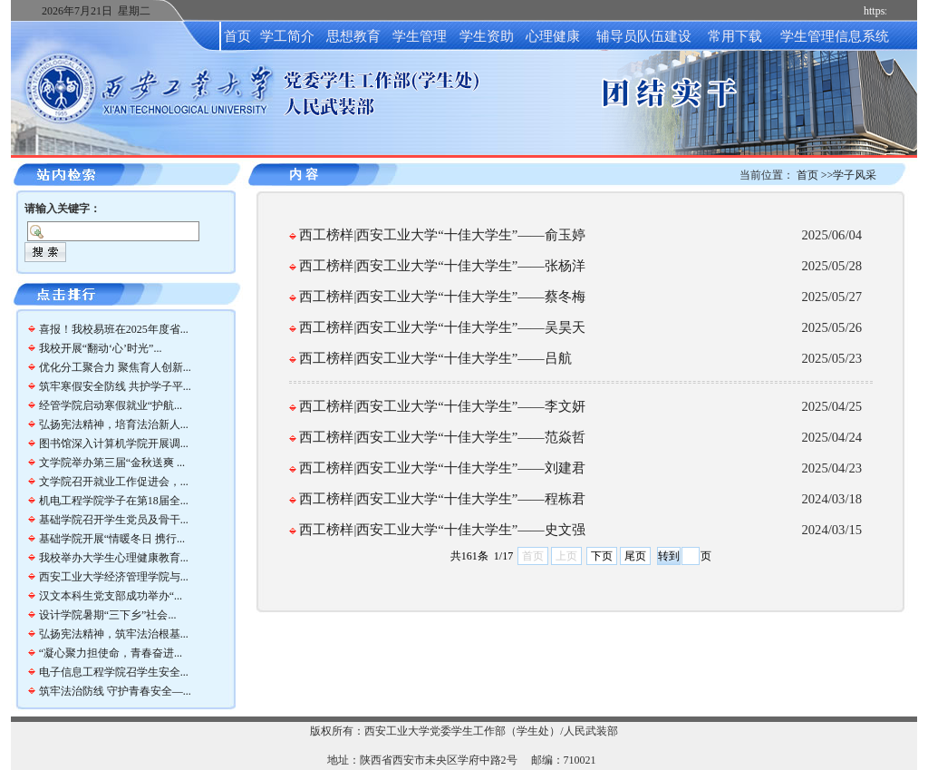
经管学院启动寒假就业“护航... (110, 405)
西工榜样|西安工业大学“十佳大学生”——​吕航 (435, 358)
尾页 (635, 556)
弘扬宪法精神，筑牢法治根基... (113, 634)
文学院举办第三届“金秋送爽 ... (112, 462)
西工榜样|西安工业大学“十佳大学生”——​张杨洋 (442, 265)
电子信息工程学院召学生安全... (113, 672)
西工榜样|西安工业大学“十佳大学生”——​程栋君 (442, 499)
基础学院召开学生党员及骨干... (113, 519)
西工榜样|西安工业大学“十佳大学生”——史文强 (442, 529)
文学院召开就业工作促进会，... (113, 481)
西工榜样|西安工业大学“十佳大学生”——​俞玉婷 (442, 235)
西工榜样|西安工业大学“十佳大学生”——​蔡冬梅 (442, 296)
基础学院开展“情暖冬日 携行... (112, 538)
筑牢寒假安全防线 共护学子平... (115, 386)
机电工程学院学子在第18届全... (113, 500)
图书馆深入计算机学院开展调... (113, 443)
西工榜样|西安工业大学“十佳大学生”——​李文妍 (442, 406)
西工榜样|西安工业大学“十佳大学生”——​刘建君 (442, 468)
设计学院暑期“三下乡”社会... (108, 615)
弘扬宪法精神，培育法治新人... (113, 424)
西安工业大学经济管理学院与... (113, 576)
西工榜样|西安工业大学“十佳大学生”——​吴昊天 (442, 327)
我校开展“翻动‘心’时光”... (100, 348)
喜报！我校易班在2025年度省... (113, 329)
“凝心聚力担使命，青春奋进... (110, 653)
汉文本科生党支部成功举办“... (110, 596)
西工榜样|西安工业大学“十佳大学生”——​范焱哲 (442, 437)
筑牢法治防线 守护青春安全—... (115, 691)
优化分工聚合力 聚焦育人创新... (115, 367)
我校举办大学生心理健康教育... (113, 557)
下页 (602, 556)
